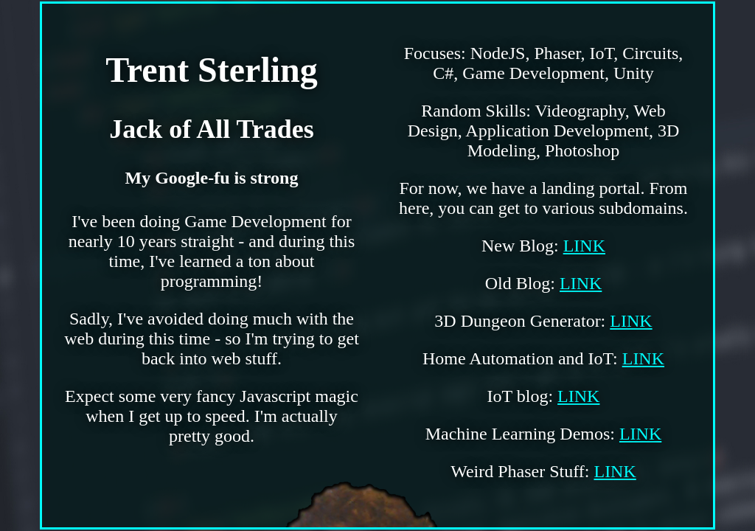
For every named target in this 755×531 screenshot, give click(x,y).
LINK (584, 245)
